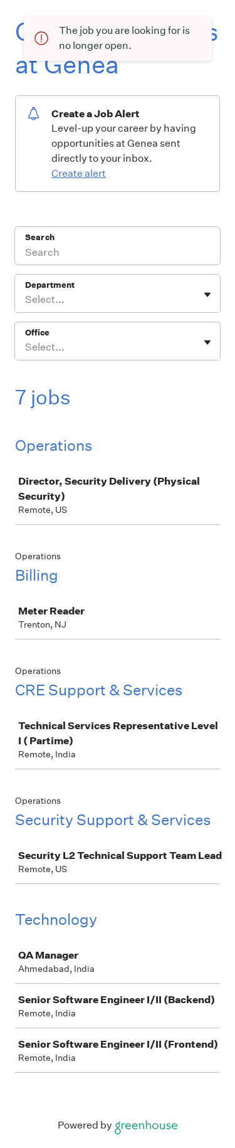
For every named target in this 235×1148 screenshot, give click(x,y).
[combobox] (26, 300)
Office (37, 332)
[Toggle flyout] (207, 294)
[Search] (117, 254)
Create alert (78, 173)
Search (40, 237)
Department (50, 285)
